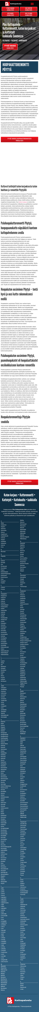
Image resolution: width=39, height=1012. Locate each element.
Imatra (2, 672)
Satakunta (23, 753)
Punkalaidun (23, 663)
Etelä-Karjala (4, 572)
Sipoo (21, 778)
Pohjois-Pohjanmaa (25, 641)
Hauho (3, 621)
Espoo (2, 570)
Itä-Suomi (3, 681)
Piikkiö (22, 629)
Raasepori (23, 693)
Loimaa (3, 939)
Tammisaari (23, 829)
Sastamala (23, 751)
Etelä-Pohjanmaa (5, 573)
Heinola (3, 625)
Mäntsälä (22, 533)
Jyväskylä (3, 709)
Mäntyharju (23, 538)
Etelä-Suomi (4, 577)
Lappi (2, 904)
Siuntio (22, 782)
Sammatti (23, 749)
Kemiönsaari (4, 778)
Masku (3, 973)
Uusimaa (22, 894)
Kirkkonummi (4, 808)
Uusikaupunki (24, 892)
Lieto (2, 928)
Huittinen (3, 640)
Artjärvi (3, 539)
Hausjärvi (3, 623)
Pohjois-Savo (24, 642)
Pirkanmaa (23, 631)
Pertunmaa (23, 615)
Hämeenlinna (4, 654)
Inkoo (2, 675)
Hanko (3, 608)
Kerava (3, 782)
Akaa (2, 523)
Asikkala (3, 541)
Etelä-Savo (4, 575)
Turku (21, 858)
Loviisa (3, 947)
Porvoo (22, 653)
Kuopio (3, 856)
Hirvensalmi (4, 634)
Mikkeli (3, 986)
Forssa (3, 589)
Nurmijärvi (23, 567)
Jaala (2, 686)
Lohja (2, 936)
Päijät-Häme (23, 683)
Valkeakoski (23, 904)
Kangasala (4, 732)
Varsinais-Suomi (25, 919)
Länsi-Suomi (4, 961)
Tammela (22, 827)
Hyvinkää (3, 645)
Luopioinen (4, 952)
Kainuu (3, 725)
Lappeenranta (4, 903)
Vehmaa (22, 923)
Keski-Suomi (4, 788)
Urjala (21, 881)
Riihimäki (22, 713)
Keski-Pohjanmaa (6, 786)
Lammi (3, 895)
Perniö (22, 611)
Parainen (22, 596)
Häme (2, 649)
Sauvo (22, 755)
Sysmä (22, 812)
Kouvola (3, 845)
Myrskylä (22, 531)
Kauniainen (4, 767)
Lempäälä (3, 921)
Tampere (22, 831)
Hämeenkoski (5, 651)
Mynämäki (23, 529)
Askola (3, 545)
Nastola (22, 550)
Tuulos (22, 864)
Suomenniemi (24, 806)
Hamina (3, 603)
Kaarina (3, 721)
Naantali (22, 543)
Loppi (2, 945)
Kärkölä (3, 880)
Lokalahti (3, 943)
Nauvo (22, 552)
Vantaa (22, 914)
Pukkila (22, 659)
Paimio (22, 593)
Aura (2, 547)
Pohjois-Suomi (24, 644)
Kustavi (3, 865)
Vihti (21, 939)
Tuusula (22, 868)
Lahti (2, 888)
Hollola (3, 636)
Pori (21, 650)
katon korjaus (23, 202)
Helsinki (3, 629)
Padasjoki (23, 591)
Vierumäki (23, 937)
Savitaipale (23, 756)
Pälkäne (22, 685)
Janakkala (4, 689)
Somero (22, 791)
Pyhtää (22, 668)
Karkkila (3, 755)
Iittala (2, 663)
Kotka (2, 843)
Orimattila (23, 577)
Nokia (22, 556)
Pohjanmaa (23, 637)
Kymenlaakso (4, 874)
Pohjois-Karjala (24, 639)
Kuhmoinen (4, 854)
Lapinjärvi (3, 897)
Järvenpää (4, 717)
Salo (21, 743)
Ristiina (22, 719)
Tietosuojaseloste (26, 1006)
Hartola (3, 612)
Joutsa (3, 697)
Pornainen (23, 652)
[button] (32, 3)
